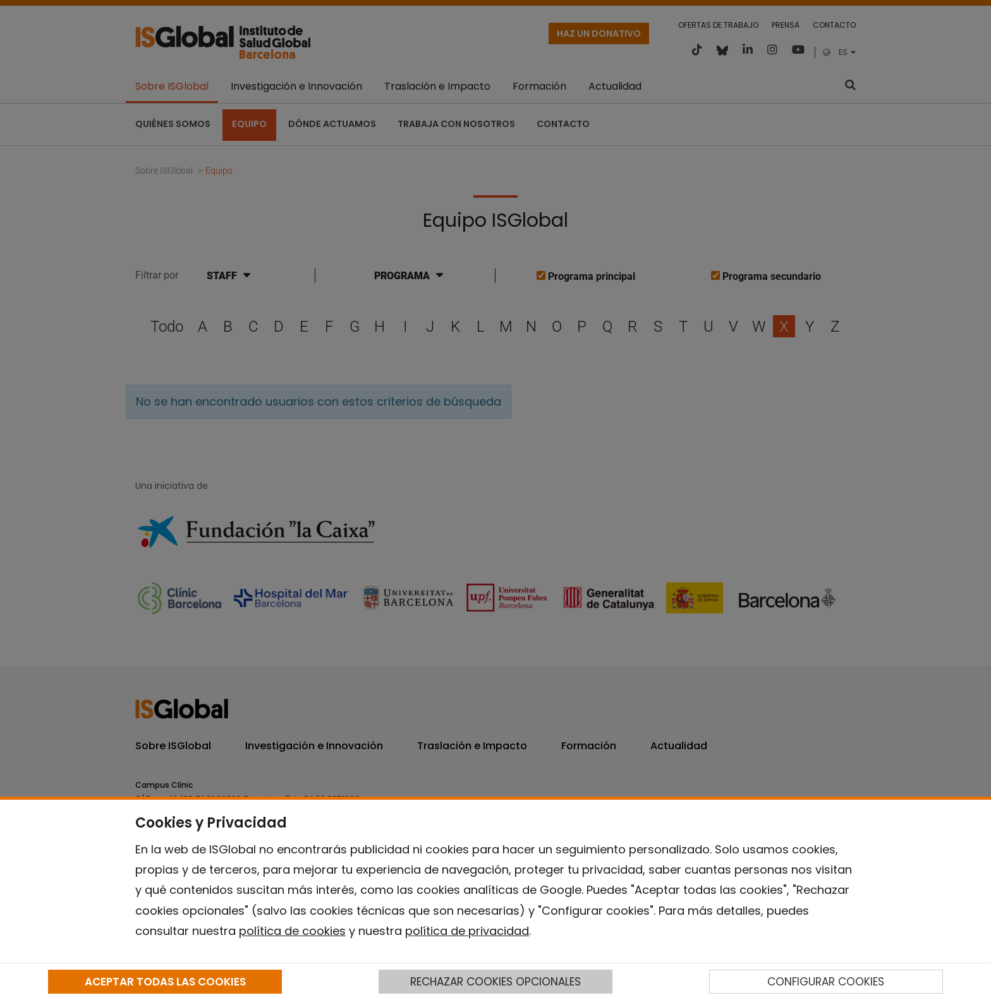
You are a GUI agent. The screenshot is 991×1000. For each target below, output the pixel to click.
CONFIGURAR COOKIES (825, 981)
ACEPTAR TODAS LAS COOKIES (165, 981)
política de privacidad (467, 931)
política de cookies (292, 931)
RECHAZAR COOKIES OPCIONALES (495, 981)
